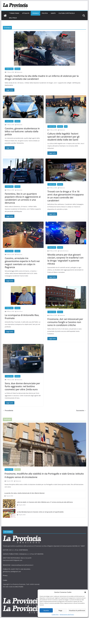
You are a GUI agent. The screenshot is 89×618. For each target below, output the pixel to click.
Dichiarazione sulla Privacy (67, 614)
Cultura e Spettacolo (67, 13)
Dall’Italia (13, 18)
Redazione (19, 72)
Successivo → (81, 410)
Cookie (5, 580)
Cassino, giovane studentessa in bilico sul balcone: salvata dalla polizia (22, 131)
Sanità (53, 13)
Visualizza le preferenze (77, 610)
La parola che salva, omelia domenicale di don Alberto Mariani (24, 493)
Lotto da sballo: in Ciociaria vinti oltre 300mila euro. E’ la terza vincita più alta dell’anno (45, 502)
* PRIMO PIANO (14, 13)
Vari (66, 126)
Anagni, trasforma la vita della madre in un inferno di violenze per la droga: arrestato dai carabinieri (42, 77)
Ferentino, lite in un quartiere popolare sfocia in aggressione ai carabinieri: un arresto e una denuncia (23, 198)
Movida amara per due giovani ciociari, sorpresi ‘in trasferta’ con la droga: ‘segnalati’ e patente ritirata (65, 259)
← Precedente (8, 410)
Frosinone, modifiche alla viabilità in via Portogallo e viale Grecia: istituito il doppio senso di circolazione (44, 475)
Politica (45, 13)
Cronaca (35, 13)
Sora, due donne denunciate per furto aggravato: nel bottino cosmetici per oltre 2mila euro (22, 386)
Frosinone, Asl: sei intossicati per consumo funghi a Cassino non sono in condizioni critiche (65, 322)
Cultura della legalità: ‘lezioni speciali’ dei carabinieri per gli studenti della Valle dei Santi (63, 136)
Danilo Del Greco (63, 251)
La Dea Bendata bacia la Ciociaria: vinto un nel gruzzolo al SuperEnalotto (40, 512)
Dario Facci (20, 311)
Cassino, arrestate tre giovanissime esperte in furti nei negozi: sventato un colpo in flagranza (22, 263)
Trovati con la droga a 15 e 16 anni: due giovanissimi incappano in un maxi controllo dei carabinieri (65, 196)
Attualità (25, 13)
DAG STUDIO (19, 587)
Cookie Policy (55, 614)
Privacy (5, 575)
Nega (60, 610)
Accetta (46, 610)
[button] (85, 592)
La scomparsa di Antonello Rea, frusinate (22, 316)
